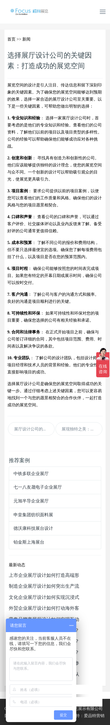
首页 (11, 39)
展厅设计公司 (65, 99)
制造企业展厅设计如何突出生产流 (44, 586)
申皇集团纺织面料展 (33, 514)
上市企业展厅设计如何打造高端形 (44, 575)
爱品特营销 (94, 716)
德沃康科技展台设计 (33, 528)
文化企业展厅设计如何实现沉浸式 (44, 597)
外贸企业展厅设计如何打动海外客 (44, 608)
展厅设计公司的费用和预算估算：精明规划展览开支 (34, 429)
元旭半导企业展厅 (31, 501)
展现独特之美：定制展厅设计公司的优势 (82, 429)
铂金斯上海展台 (28, 542)
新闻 (26, 39)
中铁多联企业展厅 (31, 473)
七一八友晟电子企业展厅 (37, 487)
